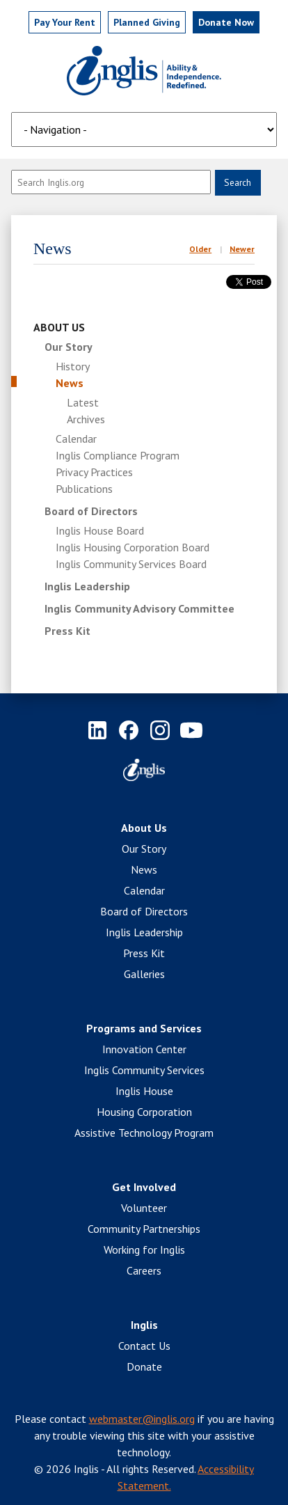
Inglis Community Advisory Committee (139, 608)
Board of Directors (91, 511)
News (69, 383)
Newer (242, 249)
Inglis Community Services (144, 1070)
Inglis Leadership (87, 586)
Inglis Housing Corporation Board (132, 547)
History (73, 366)
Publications (84, 489)
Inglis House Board (100, 530)
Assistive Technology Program (144, 1133)
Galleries (144, 974)
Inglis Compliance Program (117, 455)
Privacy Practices (94, 472)
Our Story (69, 347)
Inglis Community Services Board (131, 564)
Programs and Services (144, 1028)
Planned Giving (146, 22)
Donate (144, 1366)
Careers (144, 1270)
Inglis (144, 1325)
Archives (86, 419)
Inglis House (144, 1091)
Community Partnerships (144, 1229)
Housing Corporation (144, 1112)
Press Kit (67, 631)
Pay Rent (64, 22)
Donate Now (226, 22)
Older (200, 249)
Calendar (76, 439)
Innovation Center (144, 1049)
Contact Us (144, 1346)
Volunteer (144, 1208)
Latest (83, 402)
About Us (59, 327)
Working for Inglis (144, 1249)
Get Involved (144, 1187)
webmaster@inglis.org (142, 1419)
